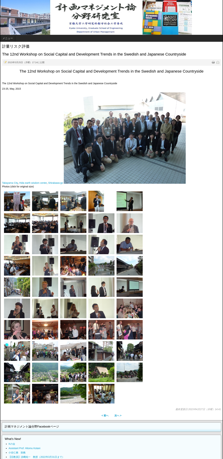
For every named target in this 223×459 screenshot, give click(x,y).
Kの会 (12, 443)
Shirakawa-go (55, 182)
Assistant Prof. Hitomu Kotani (24, 448)
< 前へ (105, 415)
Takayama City (10, 182)
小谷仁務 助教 (17, 452)
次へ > (117, 415)
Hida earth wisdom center (33, 182)
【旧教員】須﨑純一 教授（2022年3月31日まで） (36, 457)
